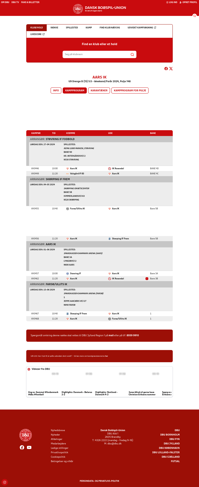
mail (111, 335)
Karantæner (99, 91)
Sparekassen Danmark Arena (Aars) (83, 253)
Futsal (175, 461)
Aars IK (73, 168)
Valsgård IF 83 (77, 174)
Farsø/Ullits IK (77, 209)
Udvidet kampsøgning (142, 28)
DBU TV (15, 2)
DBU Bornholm (170, 435)
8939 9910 (133, 335)
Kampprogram (74, 91)
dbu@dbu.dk (114, 443)
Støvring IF (75, 273)
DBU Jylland (172, 443)
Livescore (37, 34)
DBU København (169, 448)
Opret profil (188, 2)
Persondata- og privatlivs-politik (99, 481)
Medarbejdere (58, 443)
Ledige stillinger (59, 448)
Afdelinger (56, 439)
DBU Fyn (174, 439)
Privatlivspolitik (59, 452)
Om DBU (5, 2)
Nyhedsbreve (58, 430)
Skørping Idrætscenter (76, 188)
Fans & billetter (30, 2)
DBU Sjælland (171, 457)
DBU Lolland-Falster (166, 452)
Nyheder (55, 435)
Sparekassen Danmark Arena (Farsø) (83, 293)
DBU (177, 430)
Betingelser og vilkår (62, 461)
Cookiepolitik (58, 457)
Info (56, 91)
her (106, 356)
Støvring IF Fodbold (60, 139)
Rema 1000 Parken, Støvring (79, 148)
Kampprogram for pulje (130, 91)
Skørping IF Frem (58, 179)
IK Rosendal (118, 168)
